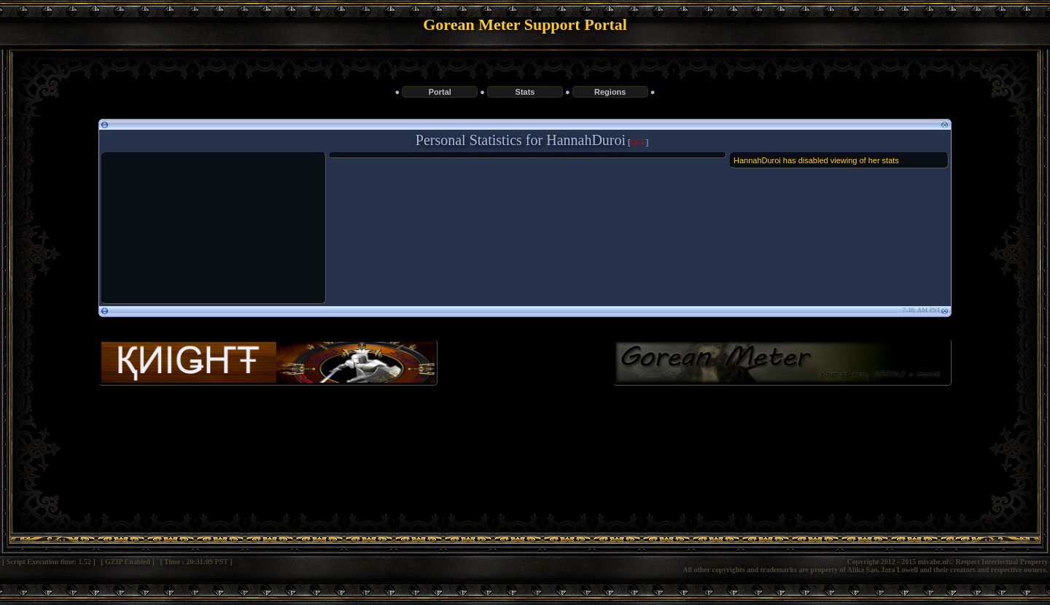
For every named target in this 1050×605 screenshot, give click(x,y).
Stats (525, 91)
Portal (440, 91)
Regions (610, 91)
